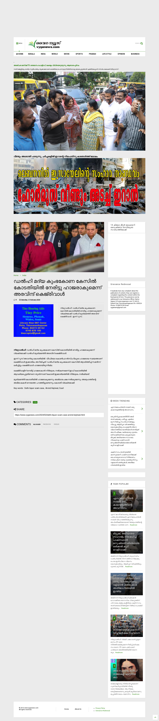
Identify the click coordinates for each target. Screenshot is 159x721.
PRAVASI (92, 54)
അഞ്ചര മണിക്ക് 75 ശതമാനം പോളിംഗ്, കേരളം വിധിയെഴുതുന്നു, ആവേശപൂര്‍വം (46, 65)
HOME (19, 54)
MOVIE (66, 54)
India (24, 275)
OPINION (121, 54)
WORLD (55, 54)
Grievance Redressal (103, 711)
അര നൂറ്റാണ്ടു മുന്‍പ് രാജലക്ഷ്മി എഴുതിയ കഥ (125, 674)
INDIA (43, 54)
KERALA (31, 54)
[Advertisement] (79, 19)
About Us (78, 709)
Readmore (133, 525)
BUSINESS (135, 54)
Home (16, 275)
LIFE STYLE (106, 54)
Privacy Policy (100, 708)
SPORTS (79, 54)
